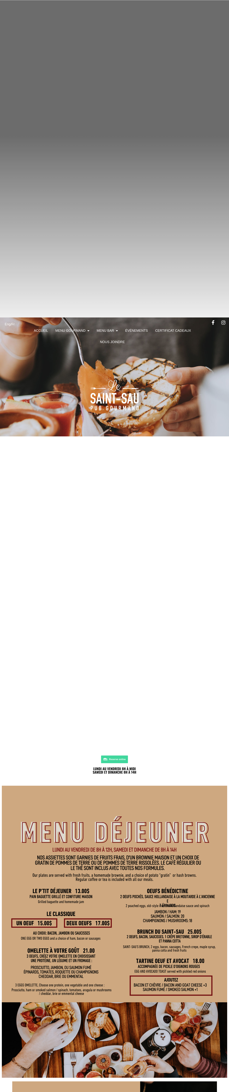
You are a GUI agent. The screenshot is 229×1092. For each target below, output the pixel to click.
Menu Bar (107, 330)
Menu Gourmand (72, 330)
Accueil (41, 330)
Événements (136, 330)
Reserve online (117, 759)
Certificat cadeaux (173, 330)
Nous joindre (112, 342)
